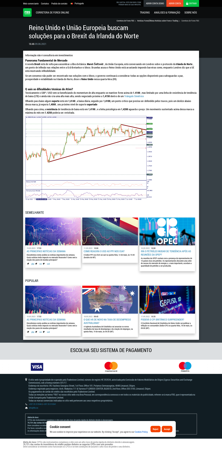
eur (40, 263)
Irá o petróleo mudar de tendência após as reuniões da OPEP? (166, 252)
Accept (167, 430)
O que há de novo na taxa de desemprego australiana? (107, 321)
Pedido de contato (59, 3)
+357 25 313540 (35, 404)
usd (48, 263)
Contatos (45, 3)
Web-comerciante (31, 3)
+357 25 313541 (49, 404)
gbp (32, 263)
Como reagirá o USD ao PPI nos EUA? (104, 251)
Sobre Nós (190, 12)
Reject (155, 430)
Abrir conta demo (155, 3)
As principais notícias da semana (46, 251)
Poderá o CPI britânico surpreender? (162, 319)
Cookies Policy (141, 433)
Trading (145, 12)
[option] (37, 367)
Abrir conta (175, 3)
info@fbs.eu (33, 407)
